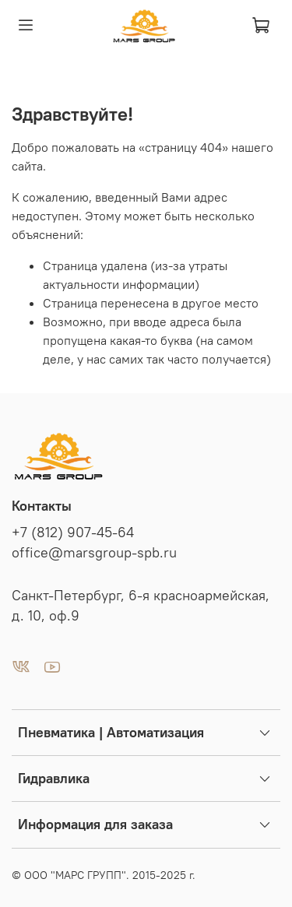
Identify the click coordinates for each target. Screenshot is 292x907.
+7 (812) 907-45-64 (73, 532)
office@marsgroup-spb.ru (94, 552)
